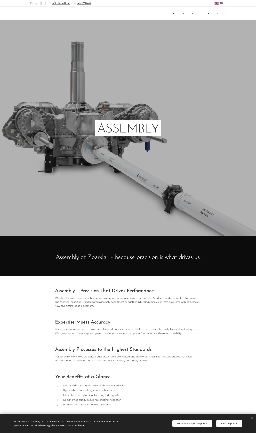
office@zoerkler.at (61, 3)
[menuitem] (182, 13)
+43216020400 (84, 3)
